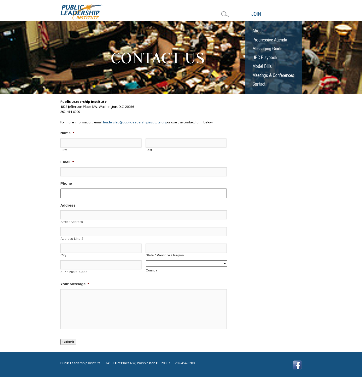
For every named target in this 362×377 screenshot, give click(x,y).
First (64, 150)
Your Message (74, 284)
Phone (66, 183)
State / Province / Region (165, 255)
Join (256, 14)
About (257, 30)
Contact (258, 84)
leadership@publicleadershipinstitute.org (134, 122)
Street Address (72, 222)
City (64, 255)
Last (149, 150)
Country (152, 270)
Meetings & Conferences (273, 75)
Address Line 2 (72, 239)
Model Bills (262, 66)
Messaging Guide (267, 48)
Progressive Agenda (269, 39)
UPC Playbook (264, 57)
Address (67, 205)
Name (67, 133)
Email (67, 162)
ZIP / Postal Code (74, 272)
